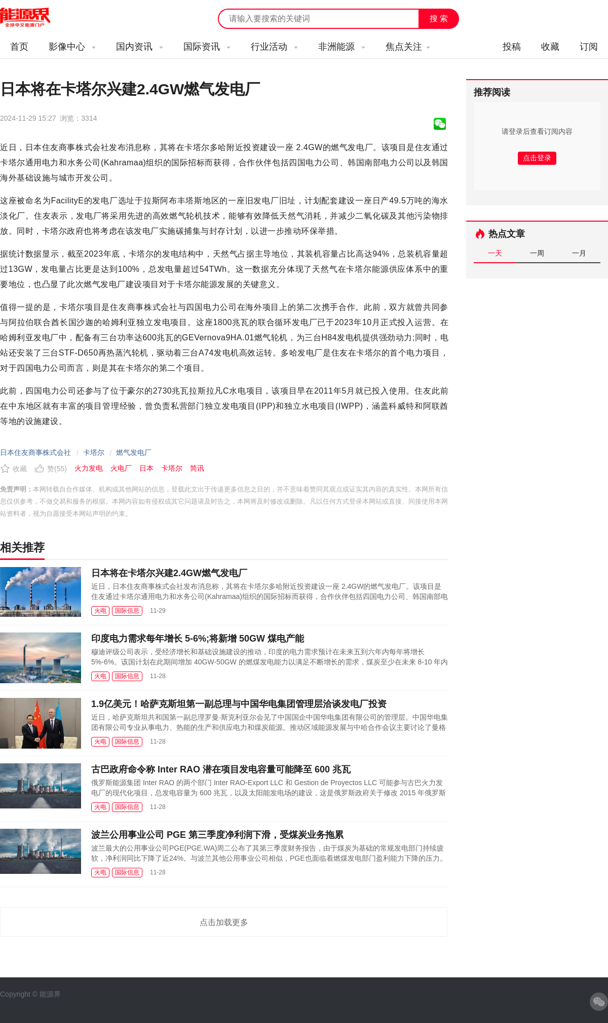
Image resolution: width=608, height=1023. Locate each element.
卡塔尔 (93, 452)
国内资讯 (139, 47)
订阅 (589, 47)
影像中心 (72, 47)
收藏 (550, 47)
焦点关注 (408, 47)
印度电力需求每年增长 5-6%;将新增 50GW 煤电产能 (197, 638)
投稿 (512, 47)
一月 (579, 253)
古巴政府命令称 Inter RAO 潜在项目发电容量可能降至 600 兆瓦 (221, 769)
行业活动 (274, 47)
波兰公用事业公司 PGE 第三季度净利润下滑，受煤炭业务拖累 (217, 835)
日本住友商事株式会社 (35, 452)
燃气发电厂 (133, 452)
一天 (495, 253)
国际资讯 (207, 47)
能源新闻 (34, 18)
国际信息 (127, 610)
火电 (100, 610)
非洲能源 (341, 47)
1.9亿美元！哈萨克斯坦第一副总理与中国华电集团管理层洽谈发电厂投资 (239, 704)
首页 (19, 47)
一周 (537, 253)
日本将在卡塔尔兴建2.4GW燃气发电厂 (169, 573)
